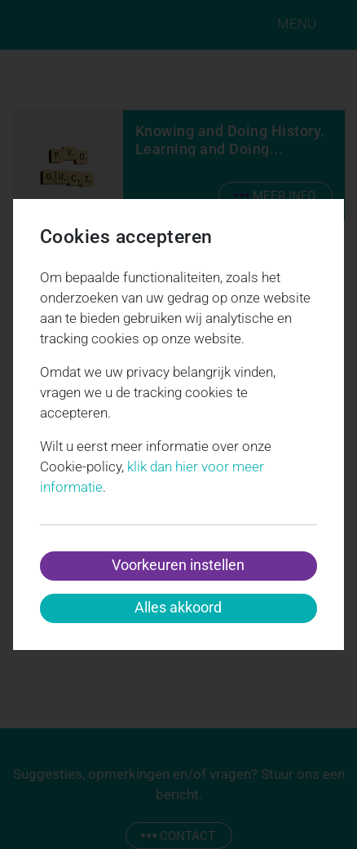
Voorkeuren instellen (178, 564)
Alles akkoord (178, 607)
